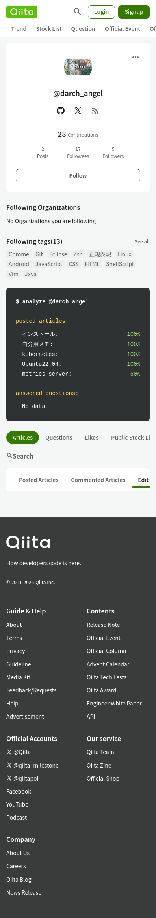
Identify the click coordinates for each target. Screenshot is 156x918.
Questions (58, 437)
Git (39, 254)
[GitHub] (60, 110)
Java (31, 274)
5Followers (113, 152)
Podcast (16, 817)
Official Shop (103, 778)
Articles (23, 437)
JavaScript (49, 264)
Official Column (106, 651)
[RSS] (95, 110)
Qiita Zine (99, 765)
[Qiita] (21, 12)
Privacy (15, 651)
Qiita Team (100, 752)
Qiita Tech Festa (107, 677)
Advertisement (25, 716)
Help (12, 703)
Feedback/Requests (31, 690)
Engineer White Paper (114, 703)
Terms (14, 637)
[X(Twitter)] (78, 110)
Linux (124, 254)
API (91, 716)
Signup (133, 11)
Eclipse (58, 254)
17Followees (78, 152)
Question (83, 28)
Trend (18, 28)
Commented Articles (98, 479)
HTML (92, 264)
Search (19, 456)
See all (142, 241)
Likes (91, 437)
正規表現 (100, 254)
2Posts (43, 152)
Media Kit (18, 677)
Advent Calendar (108, 664)
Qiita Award (101, 690)
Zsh (78, 254)
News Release (23, 892)
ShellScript (120, 264)
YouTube (17, 804)
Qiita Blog (19, 879)
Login (101, 11)
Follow (78, 176)
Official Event (122, 28)
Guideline (18, 664)
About (14, 624)
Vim (14, 274)
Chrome (19, 254)
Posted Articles (38, 479)
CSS (74, 264)
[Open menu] (135, 57)
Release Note (103, 624)
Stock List (48, 28)
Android (19, 264)
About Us (18, 853)
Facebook (18, 791)
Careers (16, 866)
